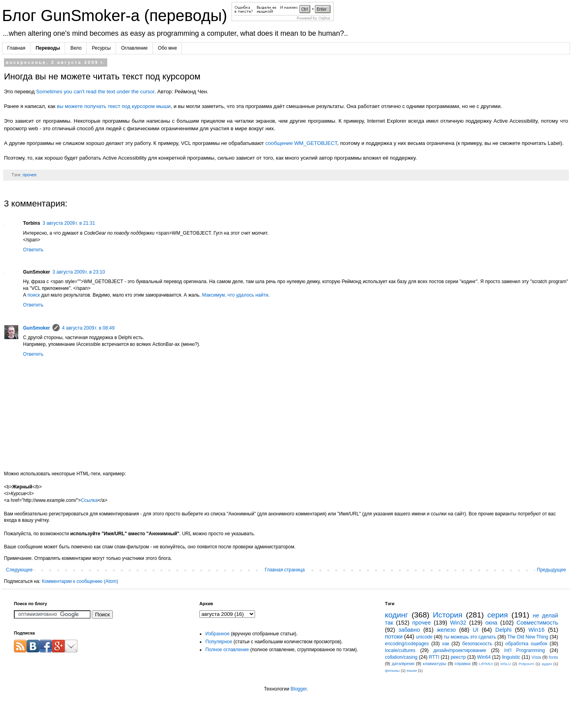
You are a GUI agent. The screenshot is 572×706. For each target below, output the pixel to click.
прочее (30, 174)
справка (463, 663)
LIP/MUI (486, 664)
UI (475, 630)
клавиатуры (434, 663)
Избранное (217, 634)
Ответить (33, 250)
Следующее (19, 570)
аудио (547, 664)
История (447, 615)
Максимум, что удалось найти (235, 295)
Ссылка (89, 500)
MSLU (505, 664)
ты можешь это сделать (470, 637)
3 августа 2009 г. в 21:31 (69, 223)
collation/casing (401, 657)
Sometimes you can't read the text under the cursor (95, 92)
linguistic (511, 657)
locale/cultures (400, 650)
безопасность (477, 643)
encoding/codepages (407, 643)
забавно (409, 630)
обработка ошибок (526, 643)
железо (446, 630)
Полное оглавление (227, 649)
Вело (75, 48)
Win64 (484, 657)
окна (491, 622)
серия (497, 615)
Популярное (218, 641)
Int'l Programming (524, 650)
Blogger (298, 689)
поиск (33, 295)
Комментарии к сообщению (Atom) (80, 581)
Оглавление (134, 48)
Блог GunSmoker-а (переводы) (117, 15)
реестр (458, 657)
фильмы (392, 670)
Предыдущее (551, 570)
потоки (393, 636)
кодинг (396, 615)
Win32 (458, 622)
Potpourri (526, 664)
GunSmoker (36, 328)
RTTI (434, 657)
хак (445, 643)
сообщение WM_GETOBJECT (301, 143)
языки (411, 670)
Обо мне (167, 48)
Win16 (536, 630)
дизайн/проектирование (459, 650)
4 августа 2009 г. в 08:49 (88, 328)
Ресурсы (101, 48)
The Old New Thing (527, 637)
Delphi (503, 630)
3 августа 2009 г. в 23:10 (78, 272)
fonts (553, 657)
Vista (536, 657)
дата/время (403, 663)
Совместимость (537, 622)
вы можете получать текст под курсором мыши (114, 106)
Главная (16, 48)
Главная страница (285, 570)
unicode (424, 637)
